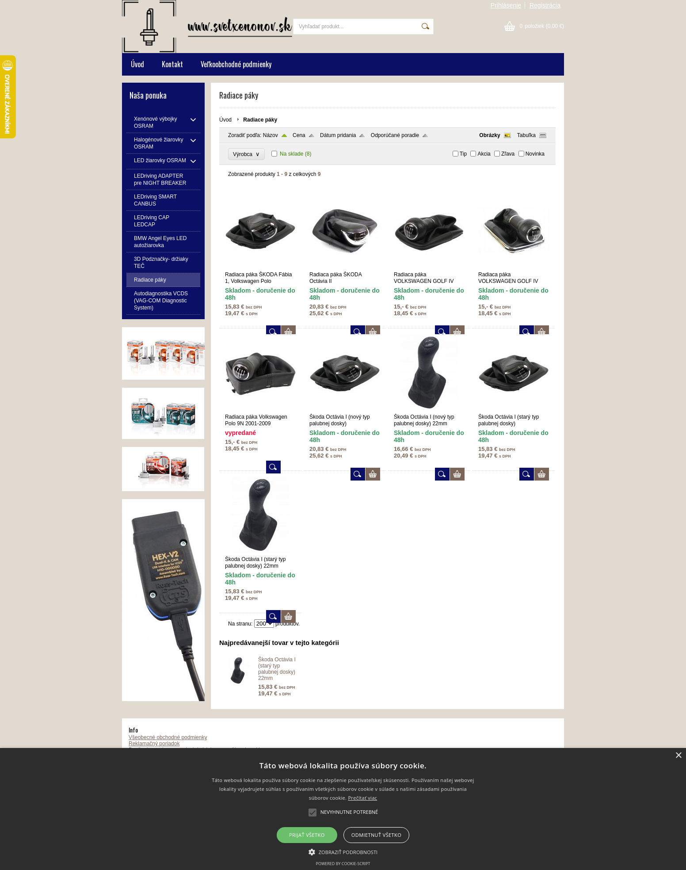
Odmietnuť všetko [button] (376, 835)
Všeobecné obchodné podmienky (168, 737)
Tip (463, 154)
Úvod (137, 64)
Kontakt (172, 64)
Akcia (483, 154)
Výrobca (246, 154)
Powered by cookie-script (343, 863)
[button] (343, 851)
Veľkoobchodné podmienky (236, 64)
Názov (270, 135)
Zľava (507, 154)
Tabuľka (526, 135)
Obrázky (489, 135)
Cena (299, 135)
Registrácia (545, 5)
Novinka (535, 154)
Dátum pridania (338, 135)
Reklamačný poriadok (154, 743)
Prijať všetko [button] (307, 835)
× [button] (678, 755)
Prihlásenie (506, 5)
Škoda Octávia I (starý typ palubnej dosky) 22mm (277, 668)
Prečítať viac (362, 797)
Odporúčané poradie (395, 135)
